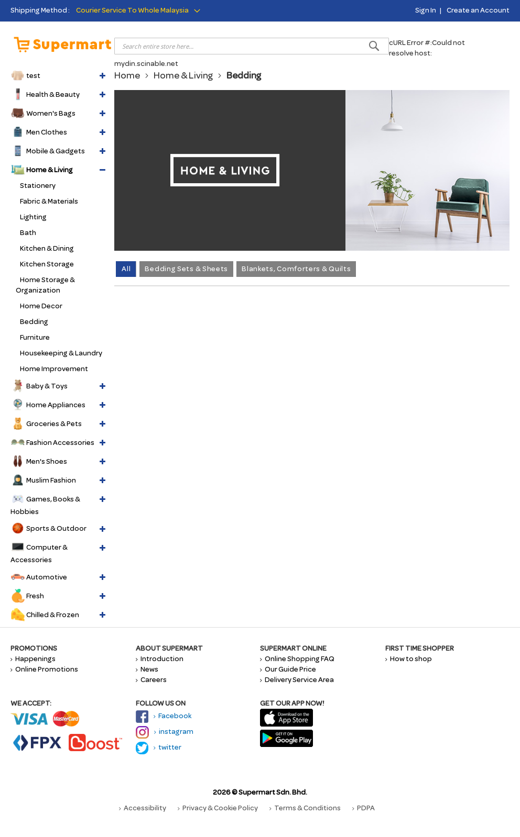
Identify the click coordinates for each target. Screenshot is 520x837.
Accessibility (142, 807)
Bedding (34, 321)
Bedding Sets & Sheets (186, 268)
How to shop (408, 658)
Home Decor (41, 306)
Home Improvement (54, 368)
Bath (28, 232)
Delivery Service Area (297, 679)
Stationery (38, 185)
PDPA (363, 807)
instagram (164, 731)
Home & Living (183, 75)
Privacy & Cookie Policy (218, 807)
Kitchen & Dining (47, 248)
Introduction (159, 658)
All (126, 268)
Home (127, 75)
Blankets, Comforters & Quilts (296, 268)
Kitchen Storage (47, 264)
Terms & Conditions (305, 807)
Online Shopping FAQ (297, 658)
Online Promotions (44, 669)
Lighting (33, 217)
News (147, 669)
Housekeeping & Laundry (61, 353)
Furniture (35, 337)
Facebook (163, 715)
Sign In (425, 10)
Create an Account (478, 10)
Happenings (33, 658)
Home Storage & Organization (45, 285)
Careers (151, 679)
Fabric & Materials (49, 201)
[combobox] (251, 46)
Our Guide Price (288, 669)
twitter (158, 747)
